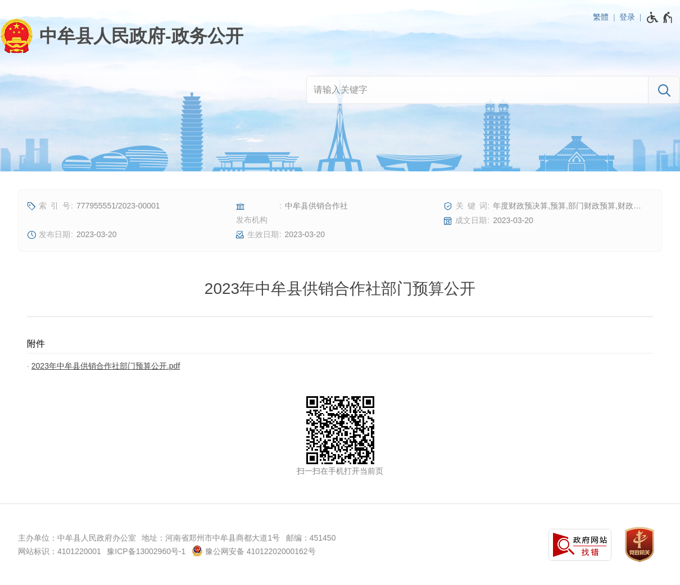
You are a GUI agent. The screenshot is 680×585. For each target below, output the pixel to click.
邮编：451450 (311, 537)
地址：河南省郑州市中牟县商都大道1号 (211, 537)
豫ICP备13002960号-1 (146, 551)
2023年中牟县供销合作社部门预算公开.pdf (105, 365)
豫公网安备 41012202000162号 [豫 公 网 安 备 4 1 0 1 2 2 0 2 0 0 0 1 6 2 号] (254, 550)
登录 (627, 16)
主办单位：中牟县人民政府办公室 (77, 537)
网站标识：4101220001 (59, 551)
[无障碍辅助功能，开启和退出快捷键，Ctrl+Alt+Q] (660, 17)
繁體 (601, 16)
